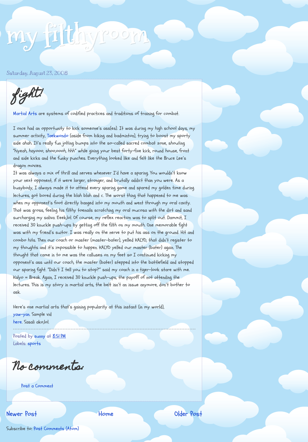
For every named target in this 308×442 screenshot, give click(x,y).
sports (34, 343)
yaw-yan (21, 314)
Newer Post (21, 414)
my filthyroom (77, 34)
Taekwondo (57, 135)
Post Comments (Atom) (56, 428)
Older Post (188, 414)
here (17, 322)
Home (105, 414)
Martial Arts (25, 113)
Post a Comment (37, 386)
